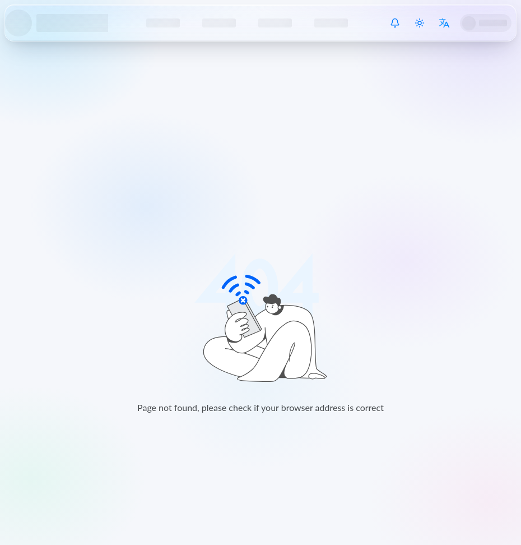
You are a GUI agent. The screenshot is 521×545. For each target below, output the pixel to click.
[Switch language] (444, 23)
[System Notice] (395, 23)
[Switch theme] (420, 23)
